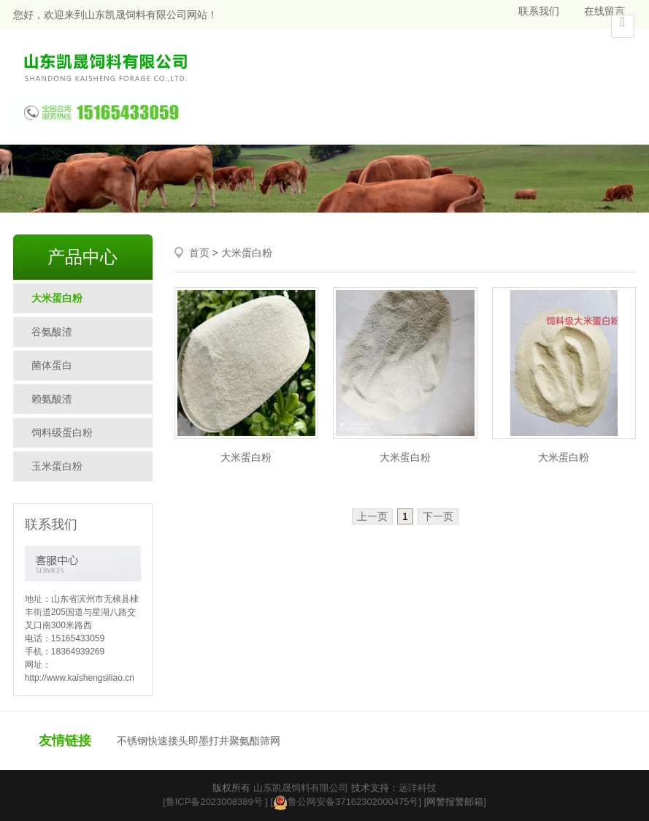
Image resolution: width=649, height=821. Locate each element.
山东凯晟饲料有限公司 (300, 787)
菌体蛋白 (51, 365)
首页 (199, 253)
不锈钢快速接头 (152, 740)
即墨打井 (208, 740)
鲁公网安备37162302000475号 (345, 801)
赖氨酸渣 (51, 399)
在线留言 (604, 11)
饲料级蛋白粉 (62, 432)
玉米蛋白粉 (56, 466)
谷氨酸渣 (51, 331)
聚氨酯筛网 (254, 740)
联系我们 (538, 11)
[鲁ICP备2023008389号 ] (215, 801)
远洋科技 (418, 787)
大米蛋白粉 (56, 298)
